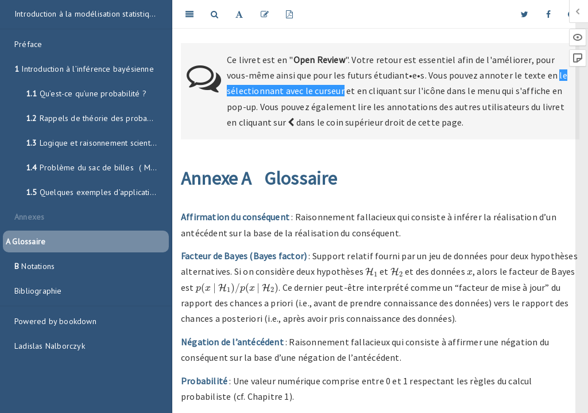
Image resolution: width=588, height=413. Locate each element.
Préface (28, 44)
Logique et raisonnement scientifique (97, 143)
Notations (34, 266)
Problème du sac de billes (97, 167)
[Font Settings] (239, 14)
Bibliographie (38, 291)
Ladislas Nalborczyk (49, 346)
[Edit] (264, 14)
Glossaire (25, 241)
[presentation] (371, 272)
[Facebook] (548, 14)
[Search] (214, 14)
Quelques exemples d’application (92, 192)
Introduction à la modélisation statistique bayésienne (91, 14)
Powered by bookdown (55, 321)
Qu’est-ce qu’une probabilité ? (86, 93)
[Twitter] (524, 14)
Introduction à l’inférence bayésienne (84, 69)
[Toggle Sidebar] (189, 14)
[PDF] (289, 14)
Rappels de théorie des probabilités (97, 118)
